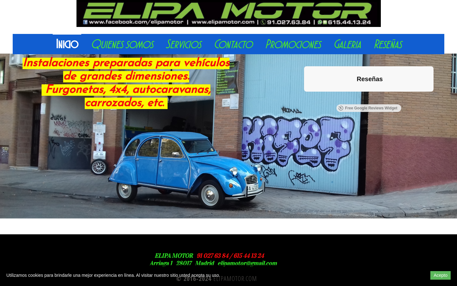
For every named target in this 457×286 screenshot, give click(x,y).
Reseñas (387, 44)
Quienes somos (122, 44)
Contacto (233, 44)
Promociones (293, 44)
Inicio (67, 44)
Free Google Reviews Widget (367, 108)
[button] (304, 98)
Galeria (347, 44)
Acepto (440, 275)
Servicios (183, 44)
